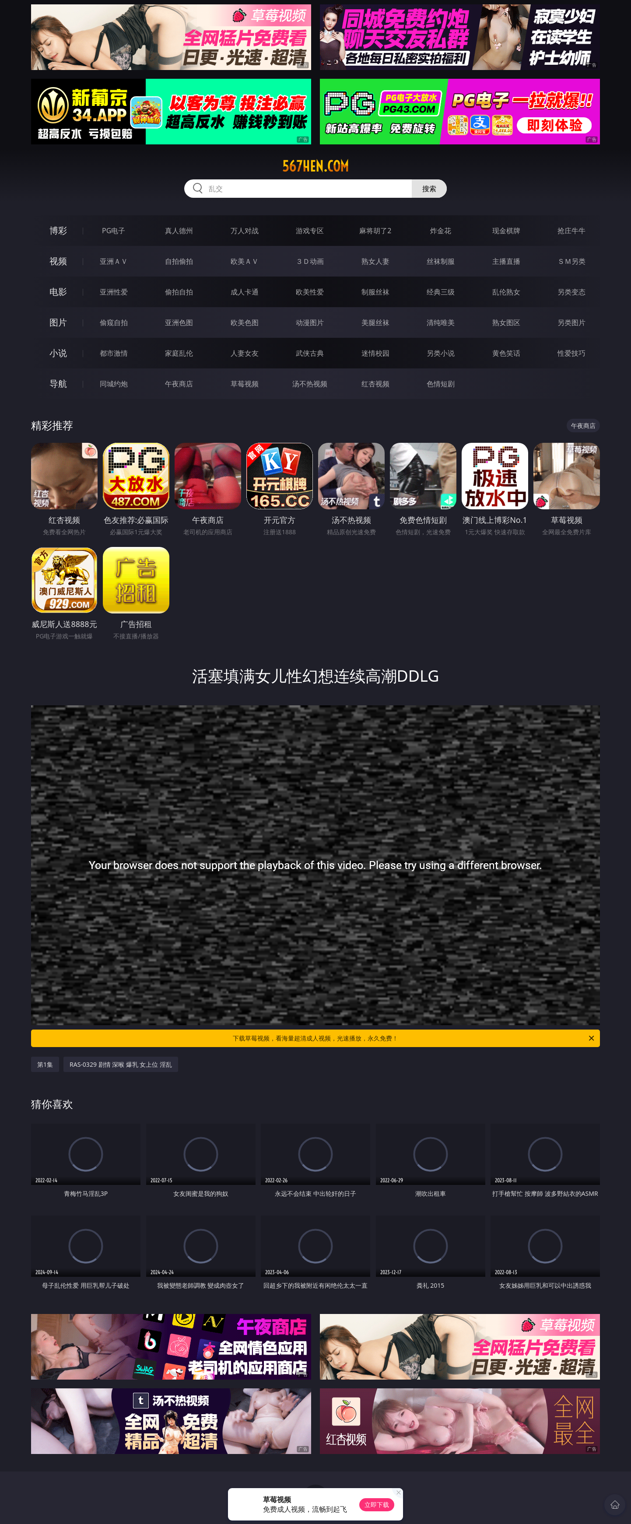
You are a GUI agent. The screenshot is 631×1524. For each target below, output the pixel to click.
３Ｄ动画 (310, 261)
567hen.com (315, 166)
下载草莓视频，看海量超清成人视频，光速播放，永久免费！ (414, 1038)
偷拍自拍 (179, 292)
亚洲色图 (179, 322)
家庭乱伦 (179, 353)
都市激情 (114, 353)
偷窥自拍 (114, 322)
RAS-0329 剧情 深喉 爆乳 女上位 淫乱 (121, 1064)
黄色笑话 (506, 353)
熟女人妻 (375, 261)
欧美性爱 (310, 292)
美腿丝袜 (375, 322)
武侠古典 (310, 353)
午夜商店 (179, 384)
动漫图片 (310, 322)
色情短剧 (441, 384)
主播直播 (506, 261)
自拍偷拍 (179, 261)
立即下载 (377, 1504)
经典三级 (441, 292)
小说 (58, 353)
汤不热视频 (309, 384)
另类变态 (571, 292)
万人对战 (245, 230)
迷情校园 (375, 353)
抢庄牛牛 (571, 230)
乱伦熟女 (506, 292)
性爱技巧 (571, 353)
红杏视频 (375, 384)
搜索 (429, 188)
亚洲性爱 (114, 292)
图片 (58, 322)
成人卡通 (245, 292)
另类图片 (571, 322)
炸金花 (440, 230)
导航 (58, 383)
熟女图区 (506, 322)
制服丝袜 (375, 292)
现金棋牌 (506, 230)
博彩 (58, 230)
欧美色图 (245, 322)
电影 (58, 292)
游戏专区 (310, 230)
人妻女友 (245, 353)
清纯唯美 (441, 322)
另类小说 (441, 353)
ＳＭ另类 (571, 261)
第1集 (45, 1064)
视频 (58, 261)
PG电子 (113, 230)
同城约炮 (114, 384)
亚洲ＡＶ (114, 261)
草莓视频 (245, 384)
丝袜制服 (441, 261)
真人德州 (179, 230)
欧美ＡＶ (245, 261)
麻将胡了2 (375, 230)
